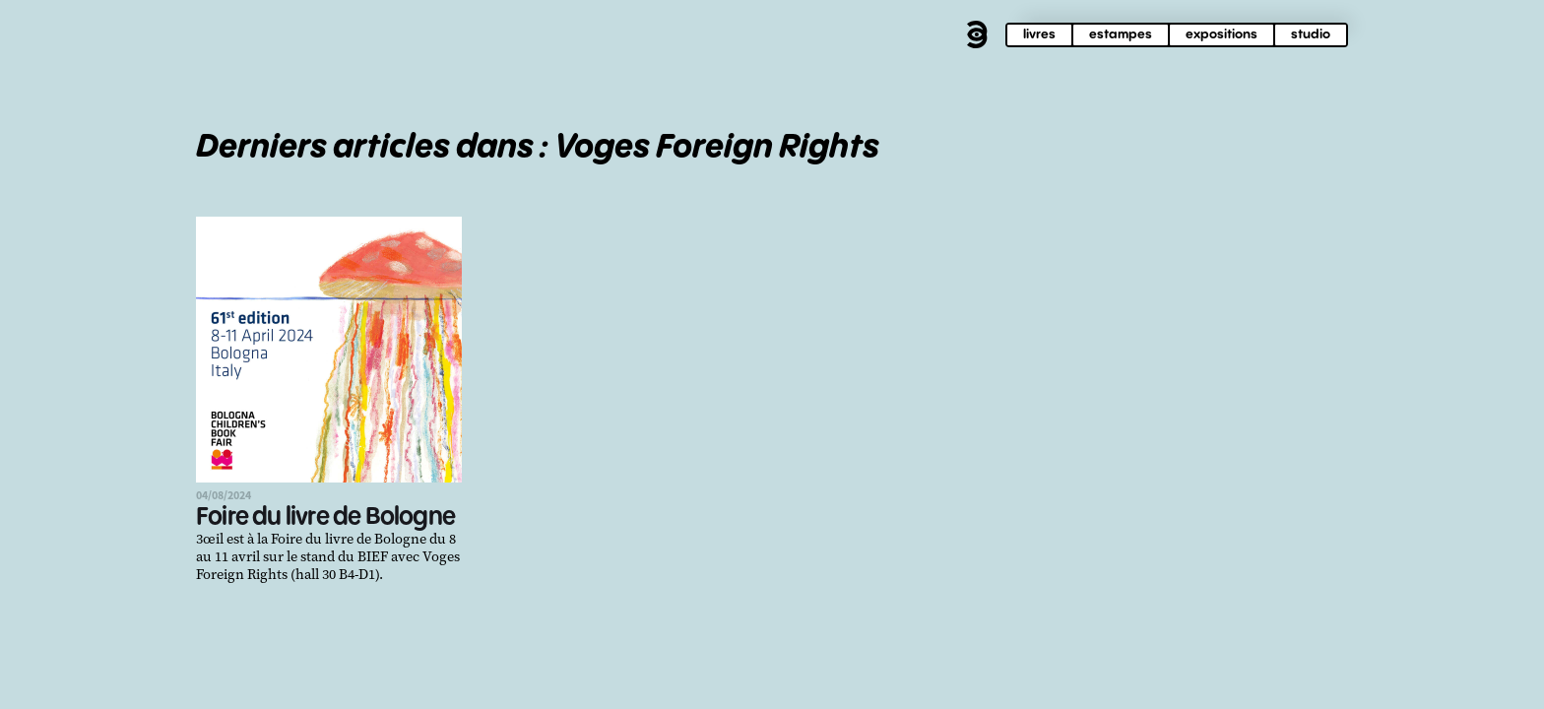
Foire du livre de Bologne (325, 517)
